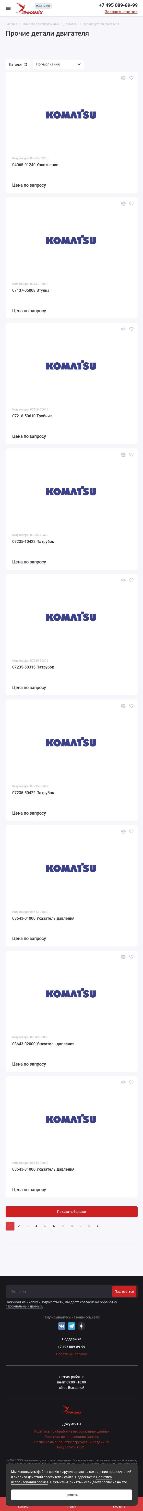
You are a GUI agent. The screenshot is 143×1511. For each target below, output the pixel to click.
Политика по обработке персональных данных (71, 1431)
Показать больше (71, 1212)
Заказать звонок (121, 11)
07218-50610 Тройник (32, 416)
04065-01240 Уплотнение (35, 164)
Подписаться (124, 1291)
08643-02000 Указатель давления (43, 1044)
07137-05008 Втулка (30, 290)
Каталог (18, 64)
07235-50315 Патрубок (33, 667)
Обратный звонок (71, 1354)
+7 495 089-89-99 (118, 5)
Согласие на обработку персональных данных (71, 1442)
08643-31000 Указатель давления (43, 1169)
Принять (71, 1495)
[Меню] (8, 8)
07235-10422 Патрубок (33, 541)
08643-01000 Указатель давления (43, 918)
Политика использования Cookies (71, 1437)
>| (98, 1226)
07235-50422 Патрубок (33, 792)
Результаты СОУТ (71, 1447)
